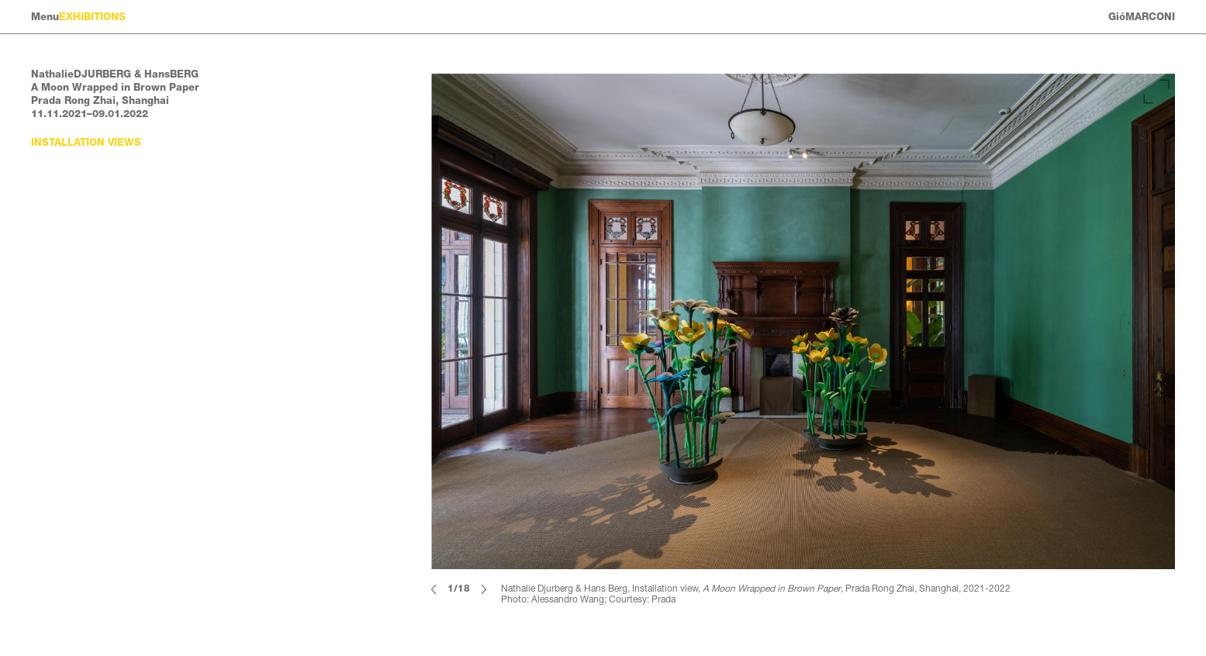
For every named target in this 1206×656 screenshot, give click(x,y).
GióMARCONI (1141, 17)
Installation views (86, 142)
